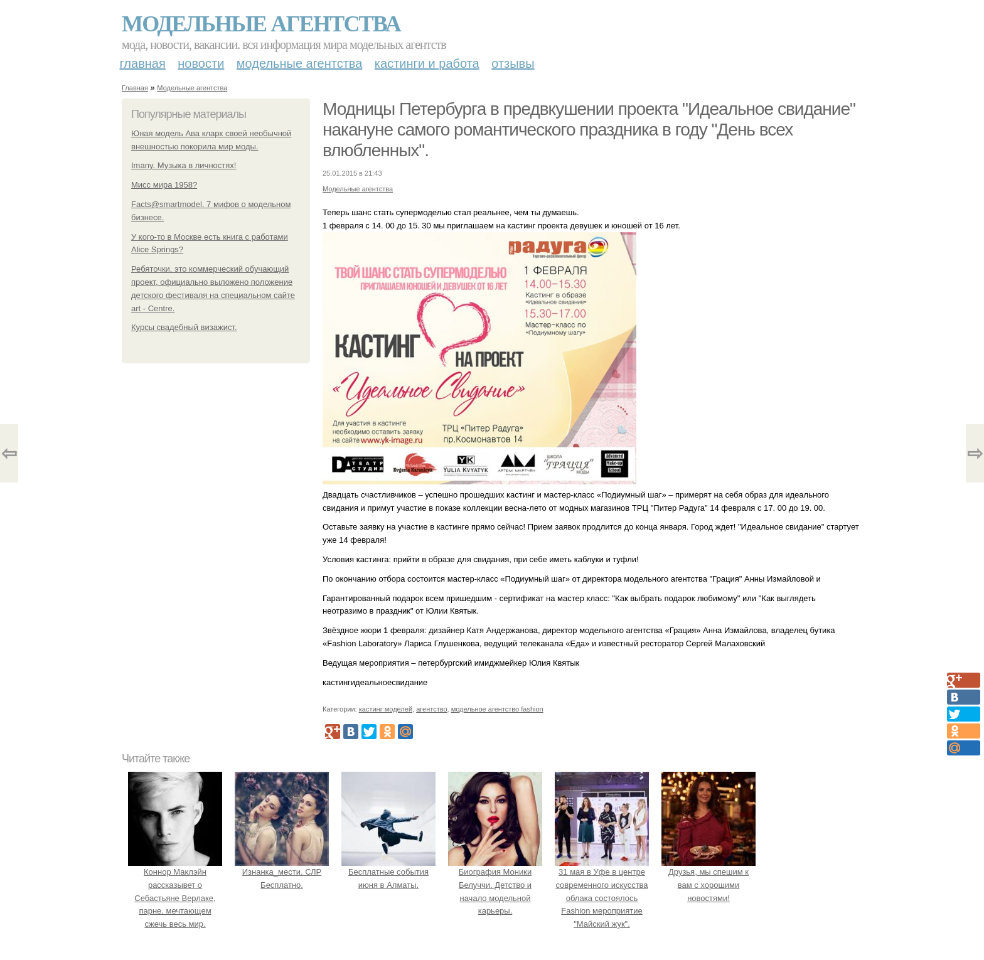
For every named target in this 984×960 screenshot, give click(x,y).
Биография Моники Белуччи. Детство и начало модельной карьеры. (495, 884)
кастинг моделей (385, 709)
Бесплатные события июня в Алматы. (388, 872)
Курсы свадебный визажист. (184, 327)
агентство (431, 709)
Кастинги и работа (427, 63)
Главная (143, 63)
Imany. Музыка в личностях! (183, 165)
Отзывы (512, 63)
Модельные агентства (261, 23)
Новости (201, 63)
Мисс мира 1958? (164, 184)
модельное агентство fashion (497, 709)
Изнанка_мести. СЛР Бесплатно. (282, 872)
